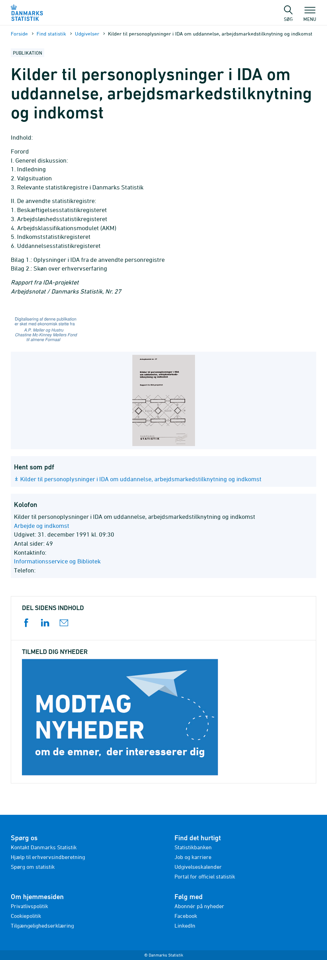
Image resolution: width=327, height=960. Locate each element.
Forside (19, 34)
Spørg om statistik (33, 867)
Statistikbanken (193, 847)
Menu (309, 16)
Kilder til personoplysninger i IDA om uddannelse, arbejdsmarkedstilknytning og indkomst (141, 479)
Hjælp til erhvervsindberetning (48, 857)
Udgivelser (87, 34)
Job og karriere (192, 857)
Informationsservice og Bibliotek (57, 561)
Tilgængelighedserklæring (42, 925)
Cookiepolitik (26, 916)
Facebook (185, 916)
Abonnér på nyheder (199, 906)
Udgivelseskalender (198, 867)
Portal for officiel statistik (204, 876)
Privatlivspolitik (29, 906)
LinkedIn (184, 925)
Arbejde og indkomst (41, 525)
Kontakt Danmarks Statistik (44, 847)
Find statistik (51, 34)
